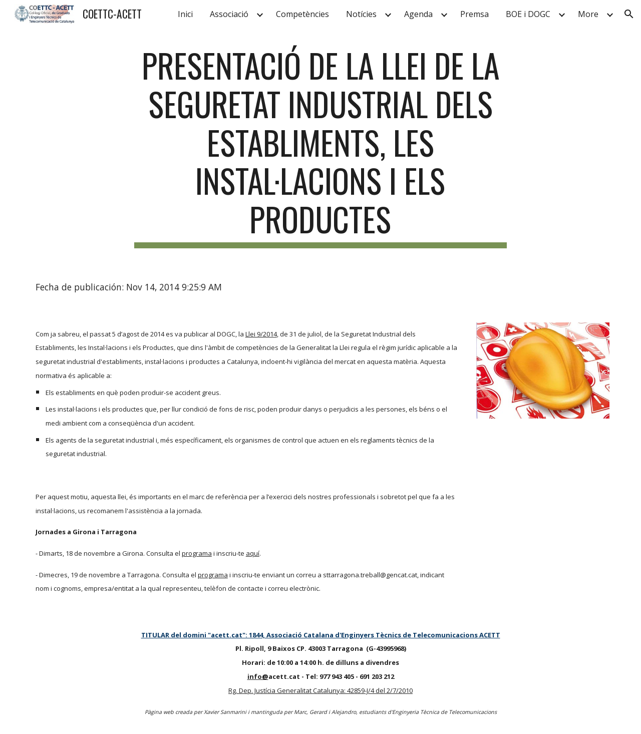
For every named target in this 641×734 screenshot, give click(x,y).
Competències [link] (302, 14)
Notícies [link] (361, 14)
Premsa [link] (474, 14)
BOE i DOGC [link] (528, 14)
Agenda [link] (418, 14)
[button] (629, 14)
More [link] (588, 14)
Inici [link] (185, 14)
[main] (320, 147)
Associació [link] (229, 14)
